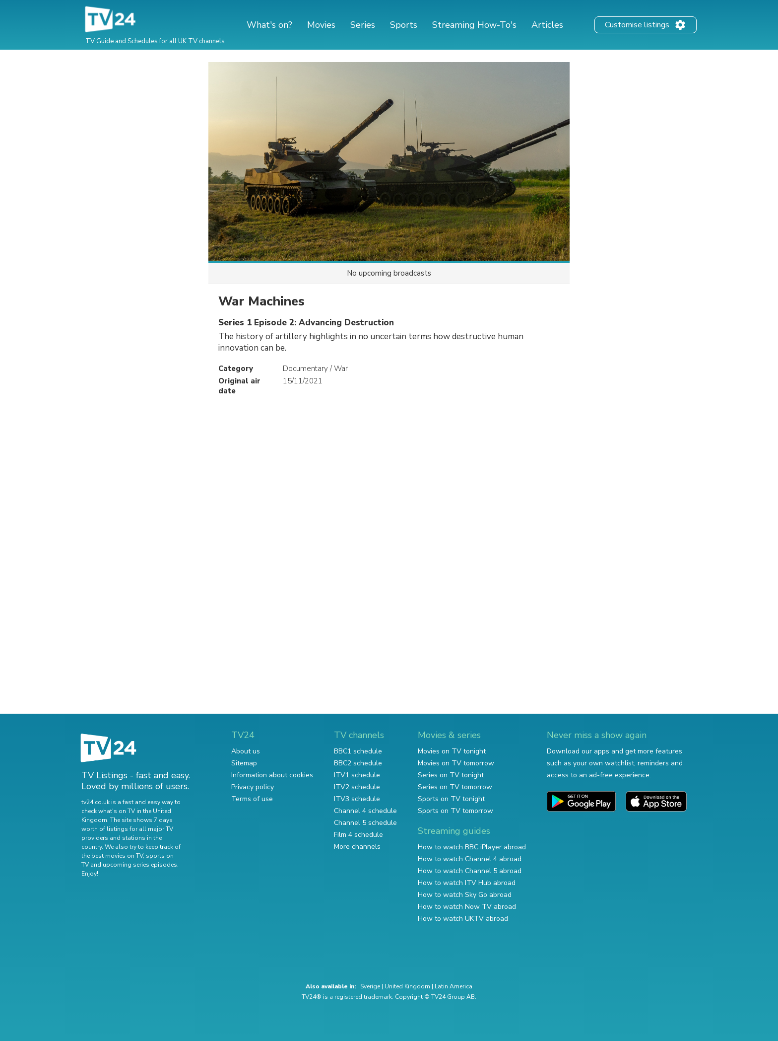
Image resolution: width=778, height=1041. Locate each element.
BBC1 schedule (358, 751)
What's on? (269, 25)
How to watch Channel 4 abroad (469, 859)
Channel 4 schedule (365, 811)
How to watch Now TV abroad (467, 906)
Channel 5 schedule (365, 822)
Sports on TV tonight (451, 799)
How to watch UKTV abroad (463, 918)
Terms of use (252, 799)
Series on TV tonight (451, 775)
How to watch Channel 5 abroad (469, 871)
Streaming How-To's (474, 25)
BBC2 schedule (358, 763)
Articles (547, 25)
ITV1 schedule (357, 775)
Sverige (370, 986)
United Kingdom (407, 986)
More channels (357, 846)
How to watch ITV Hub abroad (467, 883)
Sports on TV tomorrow (455, 811)
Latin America (453, 986)
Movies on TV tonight (452, 751)
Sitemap (244, 763)
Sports (403, 25)
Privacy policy (252, 787)
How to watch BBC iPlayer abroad (472, 847)
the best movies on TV (112, 856)
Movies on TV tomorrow (456, 763)
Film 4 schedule (358, 834)
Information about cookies (272, 775)
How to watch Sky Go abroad (465, 894)
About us (245, 751)
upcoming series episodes (140, 865)
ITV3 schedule (357, 799)
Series (362, 25)
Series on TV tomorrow (455, 787)
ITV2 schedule (357, 787)
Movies (321, 25)
